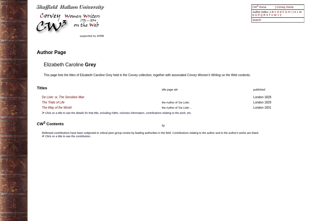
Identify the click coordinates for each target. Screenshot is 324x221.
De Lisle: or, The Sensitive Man (63, 97)
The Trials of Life (53, 102)
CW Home (259, 7)
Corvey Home (285, 7)
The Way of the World (57, 107)
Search (256, 19)
